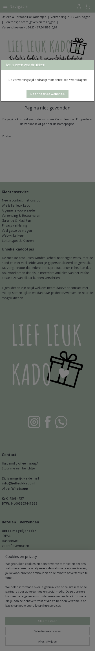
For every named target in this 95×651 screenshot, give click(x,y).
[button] (47, 94)
